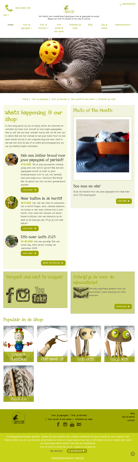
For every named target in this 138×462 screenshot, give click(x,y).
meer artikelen (51, 263)
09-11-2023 (26, 203)
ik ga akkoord (75, 451)
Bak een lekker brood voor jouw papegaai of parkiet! (43, 157)
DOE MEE (122, 201)
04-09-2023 (27, 241)
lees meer (28, 190)
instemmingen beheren (62, 458)
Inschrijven (121, 306)
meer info (79, 458)
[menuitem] (10, 25)
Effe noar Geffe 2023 (38, 237)
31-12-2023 (26, 164)
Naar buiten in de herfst (41, 198)
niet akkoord (56, 451)
